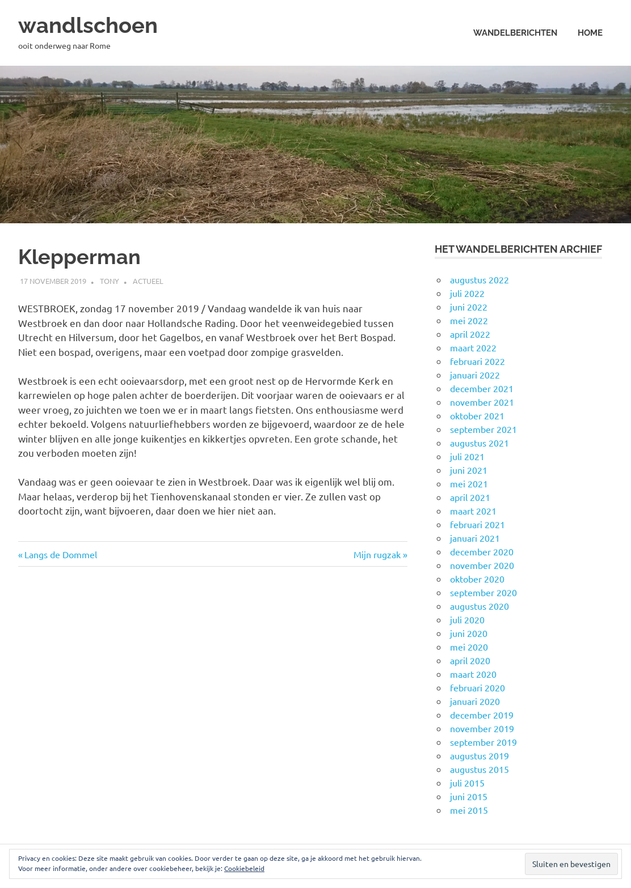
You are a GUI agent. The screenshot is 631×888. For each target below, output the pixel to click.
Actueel (148, 281)
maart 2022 (473, 347)
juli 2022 (467, 293)
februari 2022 (477, 361)
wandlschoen (88, 25)
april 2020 (470, 660)
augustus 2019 (479, 755)
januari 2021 (475, 537)
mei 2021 (469, 483)
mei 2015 (469, 809)
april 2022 (470, 333)
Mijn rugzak (377, 554)
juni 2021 (468, 469)
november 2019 (482, 728)
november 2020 (482, 565)
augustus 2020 (479, 605)
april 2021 (470, 497)
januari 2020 (475, 701)
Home (590, 33)
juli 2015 (467, 782)
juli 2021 (467, 456)
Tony (109, 281)
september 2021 (483, 429)
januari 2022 (475, 374)
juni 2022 (468, 306)
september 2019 (483, 741)
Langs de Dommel (60, 554)
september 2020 (483, 592)
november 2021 (482, 401)
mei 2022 (469, 320)
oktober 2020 (477, 578)
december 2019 (482, 714)
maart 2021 (473, 510)
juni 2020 (468, 633)
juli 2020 (467, 619)
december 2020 (482, 551)
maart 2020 (473, 673)
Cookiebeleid (244, 868)
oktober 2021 (477, 415)
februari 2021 (477, 524)
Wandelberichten (515, 33)
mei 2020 (469, 646)
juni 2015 (468, 796)
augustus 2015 (479, 769)
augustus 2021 (479, 442)
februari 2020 (477, 687)
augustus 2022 (479, 279)
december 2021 (482, 388)
